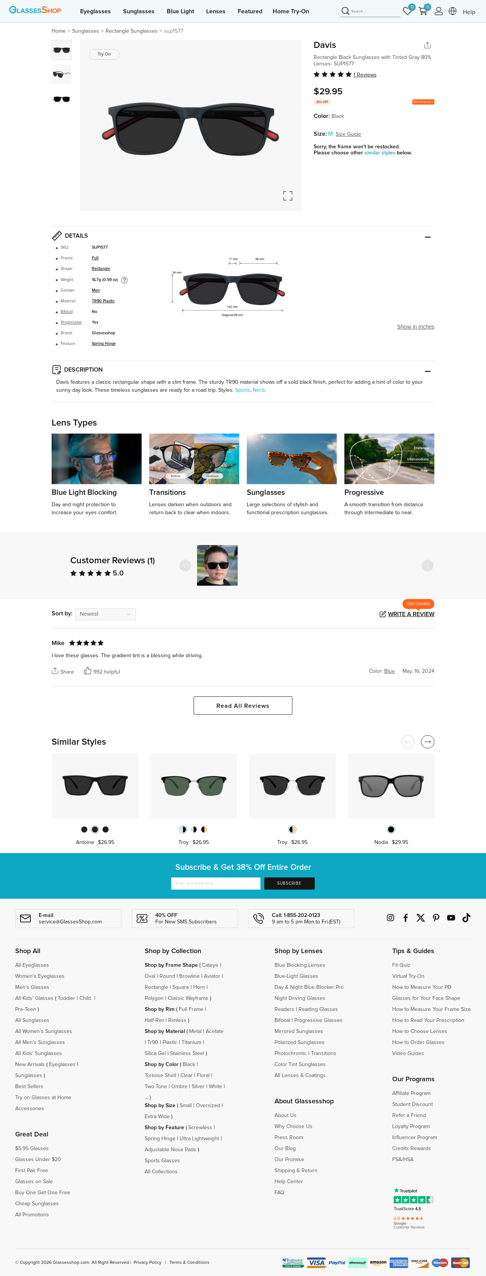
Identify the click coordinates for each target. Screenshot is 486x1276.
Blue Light (180, 11)
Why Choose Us (293, 1126)
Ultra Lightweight (199, 1138)
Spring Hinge (104, 344)
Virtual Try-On (408, 976)
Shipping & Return (296, 1170)
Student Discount (412, 1104)
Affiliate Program (411, 1093)
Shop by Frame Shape (171, 965)
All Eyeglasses (32, 965)
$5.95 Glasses (32, 1148)
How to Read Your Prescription (428, 1020)
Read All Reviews (243, 706)
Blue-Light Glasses (296, 976)
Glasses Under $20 (38, 1159)
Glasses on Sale (34, 1181)
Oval (150, 976)
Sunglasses (139, 11)
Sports (242, 390)
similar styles (380, 153)
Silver (198, 1086)
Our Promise (289, 1159)
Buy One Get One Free (42, 1192)
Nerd (259, 390)
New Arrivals (30, 1064)
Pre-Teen (25, 1009)
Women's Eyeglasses (40, 976)
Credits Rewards (411, 1148)
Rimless (177, 1020)
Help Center (289, 1181)
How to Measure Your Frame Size (431, 1009)
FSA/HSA (402, 1159)
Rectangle (101, 269)
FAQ (279, 1192)
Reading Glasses (318, 1009)
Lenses (216, 11)
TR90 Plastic (103, 301)
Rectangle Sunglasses (132, 31)
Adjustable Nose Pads (170, 1149)
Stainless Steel (187, 1053)
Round (167, 976)
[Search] (370, 11)
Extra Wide (157, 1116)
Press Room (289, 1137)
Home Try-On (291, 11)
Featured (250, 11)
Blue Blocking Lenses (300, 965)
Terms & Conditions (189, 1262)
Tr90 (152, 1042)
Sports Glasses (162, 1160)
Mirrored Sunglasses (299, 1031)
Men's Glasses (32, 987)
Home (59, 31)
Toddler (66, 998)
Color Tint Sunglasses (300, 1064)
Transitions (323, 1053)
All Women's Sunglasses (43, 1031)
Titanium (191, 1042)
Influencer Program (414, 1137)
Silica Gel (155, 1053)
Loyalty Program (411, 1126)
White (215, 1086)
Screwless (200, 1127)
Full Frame (191, 1009)
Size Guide (348, 134)
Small (186, 1105)
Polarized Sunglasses (300, 1042)
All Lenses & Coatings (300, 1075)
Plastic (170, 1042)
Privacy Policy (147, 1262)
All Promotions (32, 1214)
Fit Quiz (401, 965)
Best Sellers (29, 1086)
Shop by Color (161, 1064)
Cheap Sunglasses (37, 1203)
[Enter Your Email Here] (215, 883)
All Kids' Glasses (34, 998)
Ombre (179, 1086)
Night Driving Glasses (300, 998)
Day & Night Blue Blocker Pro (309, 987)
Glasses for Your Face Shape (426, 998)
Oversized (208, 1105)
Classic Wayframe (188, 998)
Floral (203, 1075)
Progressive (71, 322)
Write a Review (411, 614)
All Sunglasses (32, 1020)
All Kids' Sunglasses (38, 1053)
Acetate (215, 1031)
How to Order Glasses (418, 1042)
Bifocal (67, 312)
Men (96, 290)
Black (189, 1064)
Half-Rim (154, 1020)
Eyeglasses (95, 11)
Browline (189, 976)
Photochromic (291, 1053)
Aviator (212, 976)
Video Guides (408, 1053)
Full (95, 258)
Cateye (210, 965)
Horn (199, 987)
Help (469, 12)
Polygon (154, 998)
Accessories (29, 1108)
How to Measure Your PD (421, 987)
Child (86, 998)
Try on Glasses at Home (43, 1097)
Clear (186, 1075)
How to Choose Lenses (419, 1031)
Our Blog (285, 1148)
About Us (286, 1115)
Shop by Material (165, 1031)
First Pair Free (31, 1170)
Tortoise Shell (160, 1075)
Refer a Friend (409, 1115)
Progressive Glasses (318, 1020)
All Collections (161, 1171)
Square (180, 987)
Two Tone (156, 1086)
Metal (195, 1031)
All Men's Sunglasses (40, 1042)
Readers (284, 1009)
